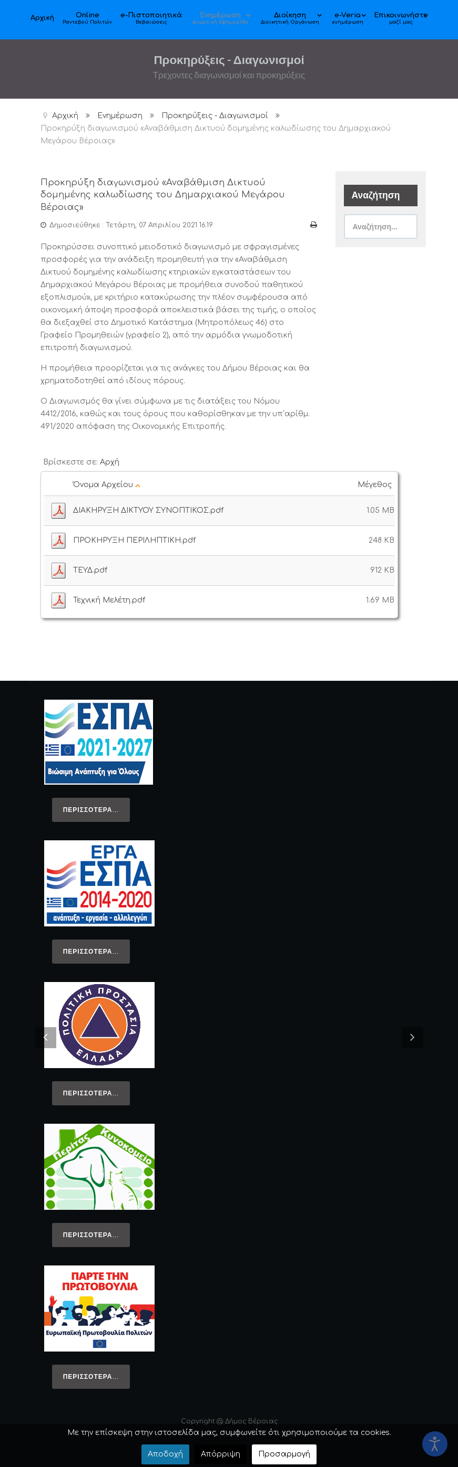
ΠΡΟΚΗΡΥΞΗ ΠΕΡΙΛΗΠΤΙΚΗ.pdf (134, 538)
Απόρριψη (220, 1454)
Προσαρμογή (284, 1454)
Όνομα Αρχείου (106, 482)
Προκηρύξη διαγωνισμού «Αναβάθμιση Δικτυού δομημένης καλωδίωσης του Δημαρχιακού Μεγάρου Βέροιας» (165, 193)
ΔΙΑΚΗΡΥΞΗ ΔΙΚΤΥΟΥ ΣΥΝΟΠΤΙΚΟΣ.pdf (148, 508)
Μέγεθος (376, 482)
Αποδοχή (165, 1454)
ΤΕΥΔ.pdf (90, 568)
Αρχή (109, 459)
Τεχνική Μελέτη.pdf (109, 597)
